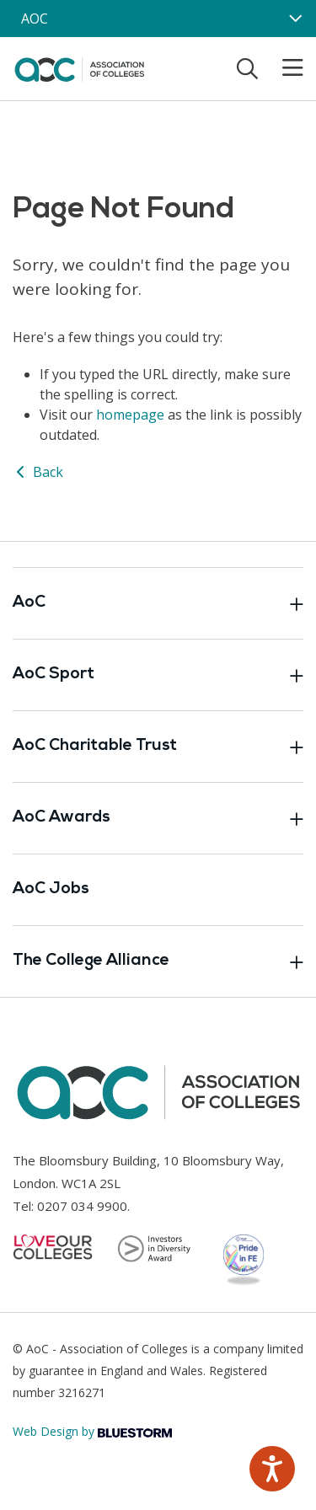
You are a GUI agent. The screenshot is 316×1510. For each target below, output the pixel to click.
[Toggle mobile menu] (282, 68)
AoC (158, 603)
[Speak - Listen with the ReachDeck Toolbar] (272, 1468)
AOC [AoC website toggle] (34, 18)
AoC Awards (158, 818)
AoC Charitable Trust (158, 746)
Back (38, 472)
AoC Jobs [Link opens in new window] (51, 889)
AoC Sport (158, 675)
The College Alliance (158, 961)
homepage (130, 414)
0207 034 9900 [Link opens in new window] (82, 1205)
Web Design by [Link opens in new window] (92, 1431)
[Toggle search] (247, 68)
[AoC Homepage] (79, 67)
